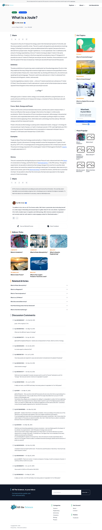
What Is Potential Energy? (84, 57)
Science (55, 508)
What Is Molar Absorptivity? (39, 252)
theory (65, 160)
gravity (64, 147)
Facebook (75, 517)
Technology (15, 272)
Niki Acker (20, 22)
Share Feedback (53, 226)
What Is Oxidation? (17, 252)
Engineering (80, 76)
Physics (78, 54)
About (74, 508)
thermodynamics (43, 163)
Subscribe (86, 121)
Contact (75, 510)
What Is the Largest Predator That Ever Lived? (38, 275)
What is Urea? (89, 142)
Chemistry (14, 250)
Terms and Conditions (22, 527)
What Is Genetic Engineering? (55, 253)
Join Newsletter (94, 5)
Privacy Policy (13, 527)
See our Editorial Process (25, 226)
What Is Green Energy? (83, 79)
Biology (52, 250)
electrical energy (34, 169)
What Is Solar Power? (17, 275)
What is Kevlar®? (90, 154)
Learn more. (72, 1)
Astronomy (56, 513)
